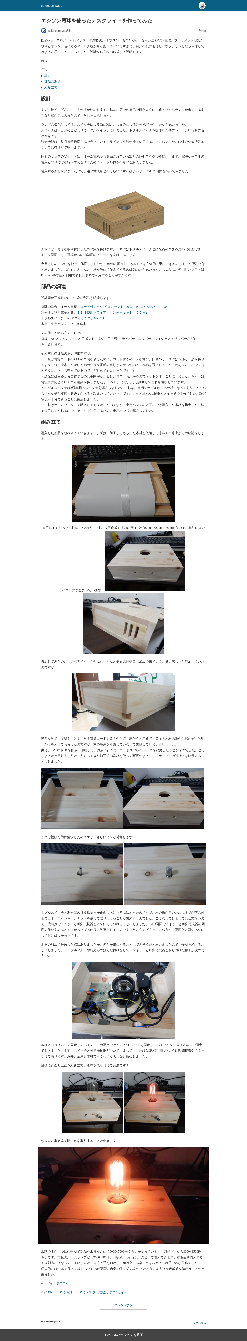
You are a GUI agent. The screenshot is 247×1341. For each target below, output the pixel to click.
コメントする (123, 1305)
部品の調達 (52, 81)
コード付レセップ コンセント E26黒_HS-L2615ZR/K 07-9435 (123, 307)
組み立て (50, 87)
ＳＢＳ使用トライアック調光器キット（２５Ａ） (113, 312)
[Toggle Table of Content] (44, 70)
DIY (50, 1292)
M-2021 (99, 318)
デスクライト (118, 1292)
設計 (47, 76)
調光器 (102, 1292)
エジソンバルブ (85, 1292)
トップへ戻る (198, 1323)
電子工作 (62, 1283)
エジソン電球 (63, 1292)
